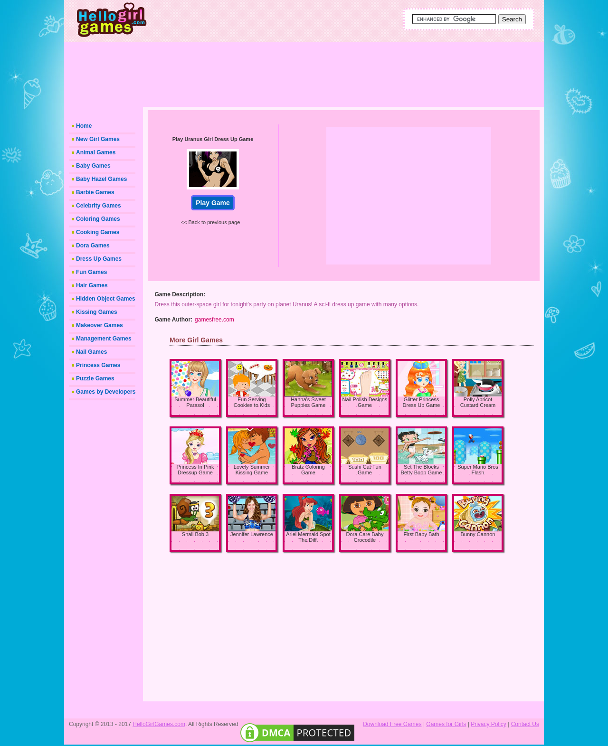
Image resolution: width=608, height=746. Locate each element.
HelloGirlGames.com (159, 724)
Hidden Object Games (105, 298)
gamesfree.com (214, 319)
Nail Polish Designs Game (365, 402)
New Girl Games (98, 139)
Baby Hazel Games (101, 179)
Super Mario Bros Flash (477, 469)
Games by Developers (105, 391)
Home (84, 126)
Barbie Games (95, 192)
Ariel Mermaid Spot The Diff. (308, 537)
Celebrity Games (98, 205)
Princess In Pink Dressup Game (195, 469)
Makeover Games (99, 325)
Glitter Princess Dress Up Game (421, 402)
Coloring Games (98, 219)
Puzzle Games (95, 378)
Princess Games (98, 365)
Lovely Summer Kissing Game (252, 469)
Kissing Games (96, 312)
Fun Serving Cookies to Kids (252, 402)
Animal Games (95, 152)
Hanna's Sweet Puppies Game (308, 402)
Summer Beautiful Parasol (195, 402)
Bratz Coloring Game (308, 469)
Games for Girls (446, 724)
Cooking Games (97, 232)
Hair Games (92, 285)
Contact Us (525, 724)
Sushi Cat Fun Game (364, 469)
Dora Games (93, 245)
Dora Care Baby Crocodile (365, 537)
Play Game (213, 203)
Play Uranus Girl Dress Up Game (213, 139)
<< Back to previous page (210, 222)
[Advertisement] (337, 71)
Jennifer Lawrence (251, 534)
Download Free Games (392, 724)
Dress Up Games (99, 258)
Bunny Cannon (478, 534)
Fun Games (91, 272)
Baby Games (93, 165)
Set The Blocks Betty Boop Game (421, 469)
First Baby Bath (421, 534)
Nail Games (91, 352)
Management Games (104, 338)
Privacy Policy (488, 724)
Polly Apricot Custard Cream (478, 402)
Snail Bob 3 (195, 534)
